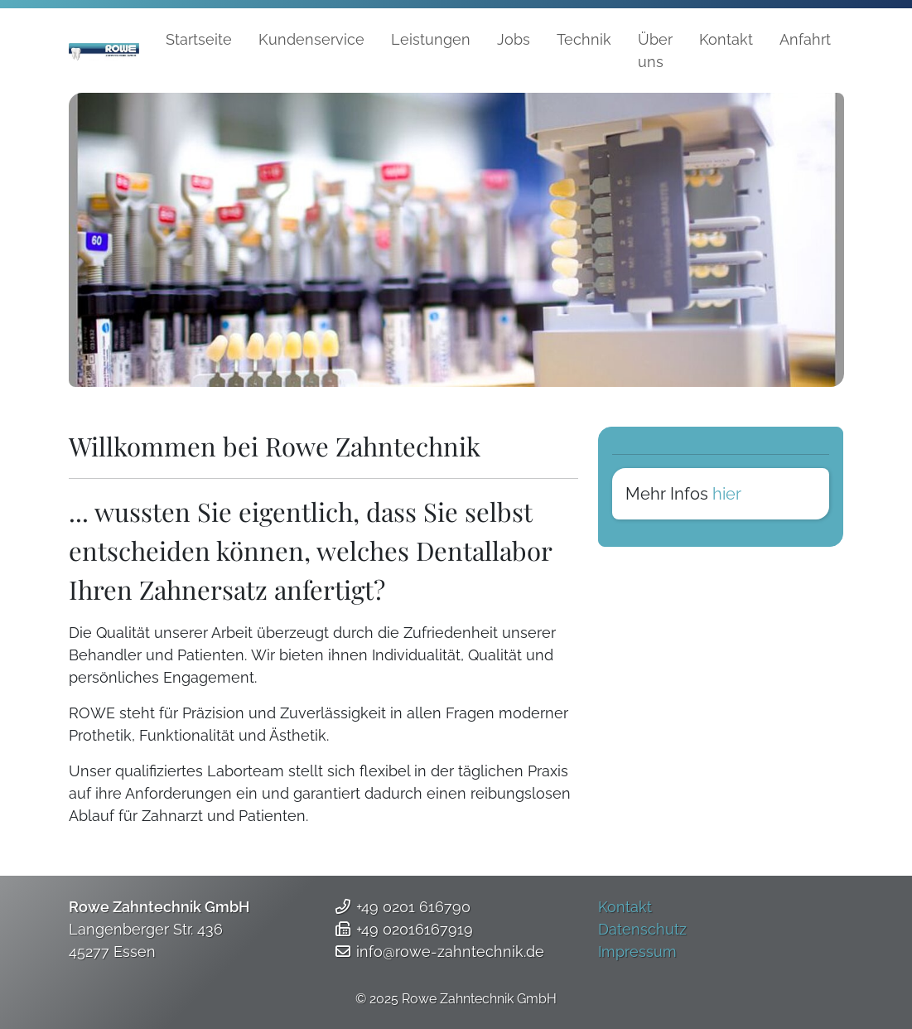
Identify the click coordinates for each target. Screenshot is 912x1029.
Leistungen (430, 39)
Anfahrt (805, 39)
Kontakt (726, 39)
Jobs (513, 39)
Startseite (199, 39)
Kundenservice (311, 39)
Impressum (637, 951)
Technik (584, 39)
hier (726, 494)
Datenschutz (642, 929)
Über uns (655, 50)
